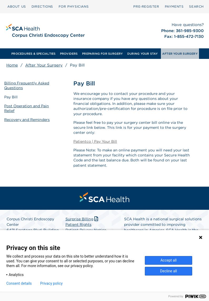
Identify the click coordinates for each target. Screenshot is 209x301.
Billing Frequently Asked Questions (26, 85)
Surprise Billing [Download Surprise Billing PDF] (82, 219)
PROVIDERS (69, 53)
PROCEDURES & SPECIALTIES (33, 53)
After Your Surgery (44, 65)
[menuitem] (16, 6)
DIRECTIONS (42, 6)
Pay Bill (11, 97)
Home (12, 65)
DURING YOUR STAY (142, 53)
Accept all (168, 260)
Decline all (168, 271)
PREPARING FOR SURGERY (102, 53)
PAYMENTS (174, 6)
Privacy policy (51, 283)
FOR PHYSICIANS (74, 6)
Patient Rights (78, 224)
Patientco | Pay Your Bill (95, 141)
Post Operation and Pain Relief (26, 108)
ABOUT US (16, 6)
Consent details (19, 283)
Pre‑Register (146, 6)
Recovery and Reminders (27, 120)
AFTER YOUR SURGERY (180, 53)
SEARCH (196, 6)
